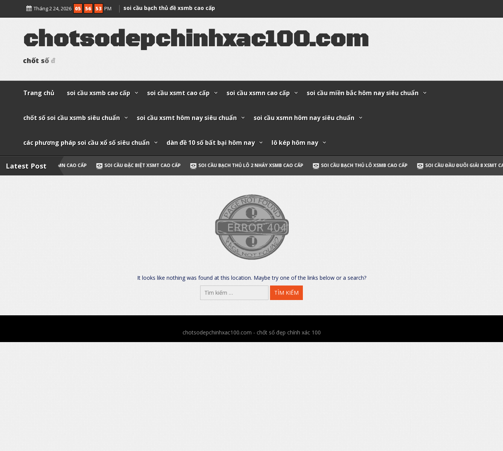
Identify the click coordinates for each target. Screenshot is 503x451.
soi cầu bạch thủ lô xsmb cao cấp (370, 165)
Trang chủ (39, 93)
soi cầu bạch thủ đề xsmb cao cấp (169, 6)
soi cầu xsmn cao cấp (258, 93)
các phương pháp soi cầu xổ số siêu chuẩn (86, 142)
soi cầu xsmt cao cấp (178, 93)
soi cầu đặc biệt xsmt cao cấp (149, 165)
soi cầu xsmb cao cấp (98, 93)
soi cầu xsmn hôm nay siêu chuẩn (304, 118)
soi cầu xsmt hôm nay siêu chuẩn (187, 118)
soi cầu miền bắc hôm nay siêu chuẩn (363, 93)
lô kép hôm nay (295, 142)
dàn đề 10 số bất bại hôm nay (211, 142)
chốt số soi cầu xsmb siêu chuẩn (71, 118)
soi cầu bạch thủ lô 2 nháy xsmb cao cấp (257, 165)
